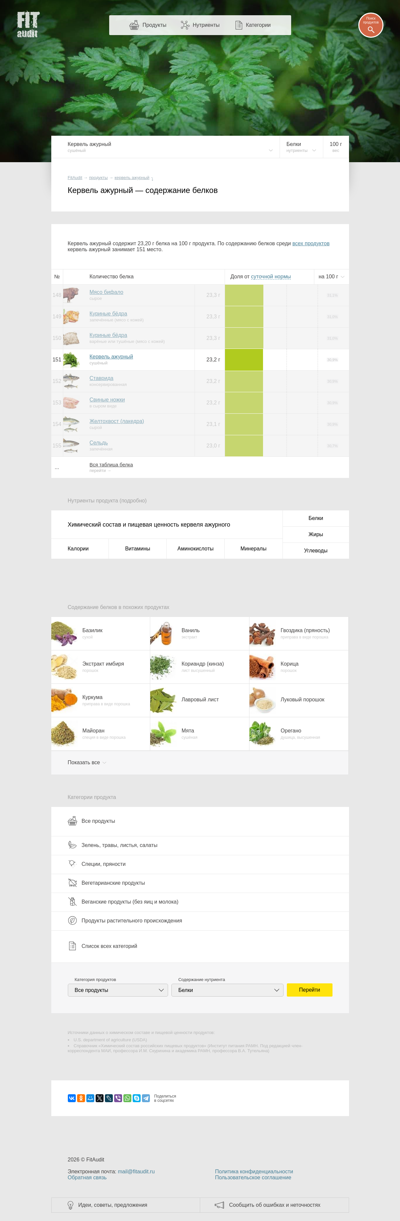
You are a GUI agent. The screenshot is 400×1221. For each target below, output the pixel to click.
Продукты (154, 25)
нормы (271, 276)
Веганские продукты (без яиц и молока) (123, 901)
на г (329, 276)
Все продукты (91, 820)
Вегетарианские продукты (106, 882)
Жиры (315, 534)
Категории (258, 25)
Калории (78, 548)
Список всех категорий (102, 946)
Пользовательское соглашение (253, 1177)
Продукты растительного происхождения (125, 920)
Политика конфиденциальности (254, 1171)
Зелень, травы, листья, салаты (112, 845)
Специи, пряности (97, 864)
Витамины (137, 548)
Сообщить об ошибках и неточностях (275, 1205)
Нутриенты (206, 25)
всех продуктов (311, 243)
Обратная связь (87, 1177)
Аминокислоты (195, 548)
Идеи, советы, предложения (113, 1205)
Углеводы (316, 550)
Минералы (254, 548)
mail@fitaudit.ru (136, 1171)
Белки (315, 518)
